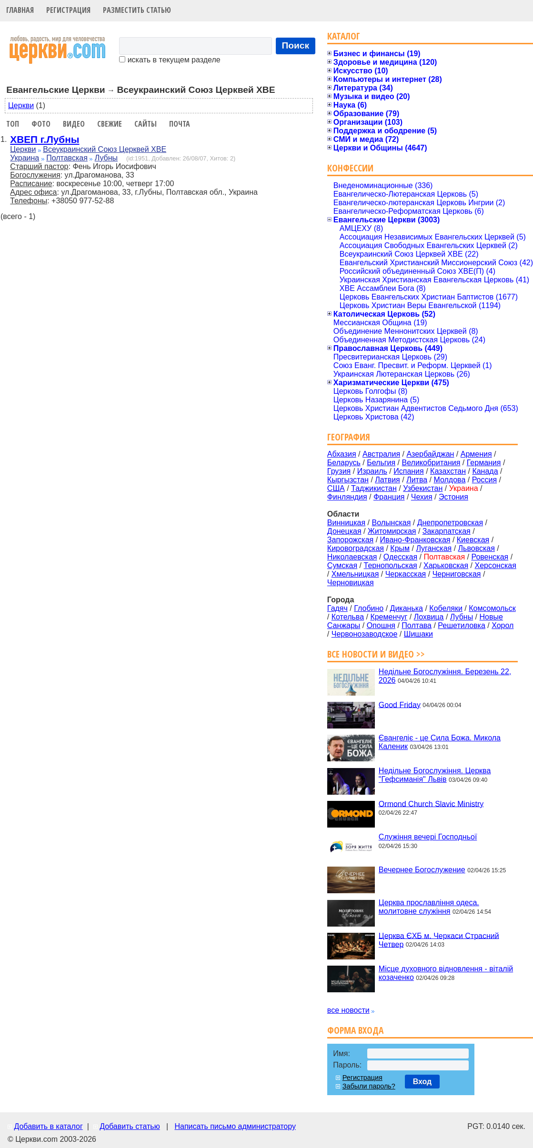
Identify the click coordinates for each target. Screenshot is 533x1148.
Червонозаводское (365, 634)
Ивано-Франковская (415, 540)
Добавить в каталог (48, 1126)
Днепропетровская (450, 523)
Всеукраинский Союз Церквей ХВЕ (104, 149)
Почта (179, 124)
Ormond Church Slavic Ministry (431, 803)
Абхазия (341, 454)
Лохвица (429, 617)
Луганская (434, 548)
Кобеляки (446, 608)
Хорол (502, 625)
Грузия (339, 471)
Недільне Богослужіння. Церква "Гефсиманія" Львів (435, 775)
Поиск (296, 45)
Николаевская (352, 557)
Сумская (342, 565)
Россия (484, 480)
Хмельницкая (355, 574)
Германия (484, 463)
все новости (348, 1010)
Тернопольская (390, 565)
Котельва (348, 617)
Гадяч (337, 608)
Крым (400, 548)
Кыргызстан (348, 480)
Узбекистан (422, 488)
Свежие (109, 124)
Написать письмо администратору (234, 1126)
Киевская (473, 540)
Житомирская (392, 531)
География (348, 436)
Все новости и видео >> (376, 654)
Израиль (372, 471)
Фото (40, 124)
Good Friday (400, 704)
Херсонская (495, 565)
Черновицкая (350, 583)
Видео (74, 124)
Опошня (381, 625)
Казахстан (448, 471)
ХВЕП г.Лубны (44, 139)
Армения (476, 454)
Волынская (391, 523)
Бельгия (381, 463)
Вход (422, 1082)
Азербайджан (430, 454)
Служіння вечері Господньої (428, 837)
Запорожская (350, 540)
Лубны (106, 158)
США (336, 488)
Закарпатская (446, 531)
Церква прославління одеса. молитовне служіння (429, 906)
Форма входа (355, 1030)
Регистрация (68, 10)
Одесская (400, 557)
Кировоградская (355, 548)
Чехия (421, 497)
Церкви (21, 105)
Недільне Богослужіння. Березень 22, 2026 (445, 676)
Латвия (387, 480)
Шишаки (418, 634)
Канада (485, 471)
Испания (408, 471)
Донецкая (344, 531)
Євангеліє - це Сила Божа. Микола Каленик (440, 742)
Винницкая (346, 523)
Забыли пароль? (368, 1086)
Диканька (406, 608)
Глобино (368, 608)
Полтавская (67, 158)
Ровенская (489, 557)
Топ (12, 124)
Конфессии (350, 167)
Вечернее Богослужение (422, 870)
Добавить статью (130, 1126)
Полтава (417, 625)
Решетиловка (461, 625)
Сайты (145, 124)
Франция (389, 497)
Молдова (449, 480)
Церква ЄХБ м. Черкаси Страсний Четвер (439, 939)
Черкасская (405, 574)
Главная (20, 10)
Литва (416, 480)
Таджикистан (374, 488)
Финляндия (347, 497)
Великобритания (431, 463)
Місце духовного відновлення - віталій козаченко (446, 973)
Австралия (381, 454)
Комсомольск (492, 608)
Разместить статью (137, 10)
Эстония (453, 497)
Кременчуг (388, 617)
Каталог (343, 36)
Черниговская (456, 574)
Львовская (476, 548)
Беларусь (344, 463)
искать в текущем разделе (169, 60)
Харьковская (445, 565)
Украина (24, 158)
